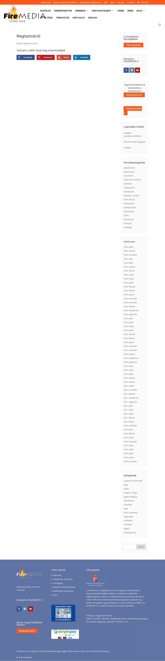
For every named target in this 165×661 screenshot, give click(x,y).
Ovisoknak (128, 504)
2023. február (129, 338)
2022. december (130, 346)
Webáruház (46, 3)
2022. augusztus (130, 362)
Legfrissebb (128, 516)
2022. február (129, 382)
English (92, 18)
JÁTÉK (126, 215)
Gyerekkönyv (129, 500)
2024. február (129, 290)
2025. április (128, 263)
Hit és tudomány (130, 512)
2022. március (129, 378)
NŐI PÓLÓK (129, 219)
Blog (139, 11)
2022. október (129, 354)
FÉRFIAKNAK (129, 203)
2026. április (128, 247)
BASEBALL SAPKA (131, 195)
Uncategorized (130, 532)
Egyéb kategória (130, 497)
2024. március (129, 286)
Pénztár (121, 3)
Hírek (130, 11)
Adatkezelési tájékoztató (90, 3)
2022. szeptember (131, 358)
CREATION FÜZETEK (132, 180)
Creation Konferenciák (133, 481)
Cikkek (120, 11)
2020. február (129, 433)
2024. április (128, 282)
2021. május (129, 413)
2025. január (129, 274)
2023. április (128, 330)
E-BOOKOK (128, 176)
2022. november (130, 350)
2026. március (129, 251)
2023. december (130, 298)
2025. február (129, 270)
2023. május (129, 326)
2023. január (129, 342)
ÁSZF (106, 3)
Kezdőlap (45, 11)
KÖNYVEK (128, 184)
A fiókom (131, 3)
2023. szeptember (131, 310)
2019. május (129, 449)
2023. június (129, 322)
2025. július (128, 259)
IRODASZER (129, 191)
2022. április (128, 374)
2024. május (129, 278)
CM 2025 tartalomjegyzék (134, 142)
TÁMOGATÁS (129, 187)
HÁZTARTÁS (129, 211)
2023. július (128, 318)
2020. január (129, 437)
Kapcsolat (79, 18)
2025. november (130, 255)
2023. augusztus (130, 314)
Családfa (127, 147)
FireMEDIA (80, 11)
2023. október (129, 306)
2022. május (129, 370)
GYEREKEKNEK (130, 207)
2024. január (129, 294)
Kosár (112, 3)
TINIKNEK (128, 227)
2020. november (130, 425)
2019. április (128, 453)
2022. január (129, 386)
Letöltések (46, 18)
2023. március (129, 334)
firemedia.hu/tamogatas (138, 618)
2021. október (129, 394)
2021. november (130, 390)
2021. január (129, 421)
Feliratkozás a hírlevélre (63, 579)
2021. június (129, 409)
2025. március (129, 267)
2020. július (128, 429)
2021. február (129, 417)
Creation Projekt (101, 11)
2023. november (130, 302)
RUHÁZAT (128, 223)
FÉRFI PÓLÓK (129, 199)
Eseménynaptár (63, 11)
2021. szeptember (131, 398)
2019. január (129, 457)
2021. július (128, 405)
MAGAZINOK (129, 172)
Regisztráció (134, 94)
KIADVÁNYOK (129, 168)
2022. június (129, 366)
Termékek (128, 524)
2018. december (130, 461)
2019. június (129, 445)
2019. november (130, 441)
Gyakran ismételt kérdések (65, 3)
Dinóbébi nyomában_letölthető (132, 134)
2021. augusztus (130, 402)
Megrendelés (133, 110)
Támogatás (62, 18)
